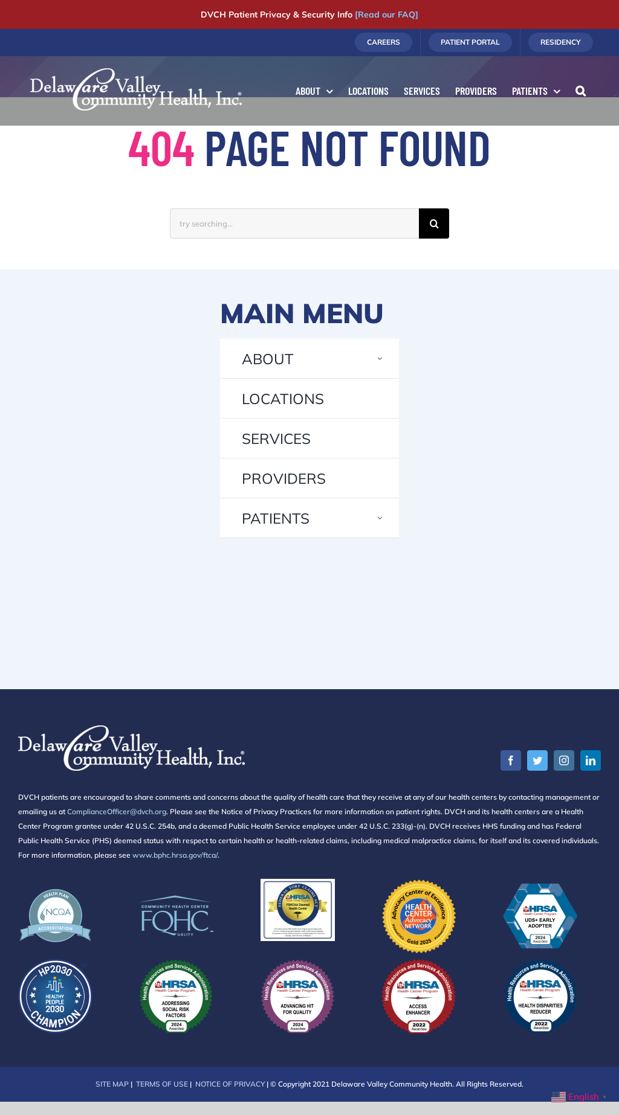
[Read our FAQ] (386, 14)
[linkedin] (590, 760)
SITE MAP (112, 1083)
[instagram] (564, 760)
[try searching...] (295, 223)
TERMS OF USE (162, 1083)
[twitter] (537, 760)
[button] (580, 90)
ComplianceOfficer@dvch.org (116, 811)
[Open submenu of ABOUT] (380, 358)
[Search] (434, 223)
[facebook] (511, 760)
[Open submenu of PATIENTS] (380, 518)
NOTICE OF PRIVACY (230, 1083)
